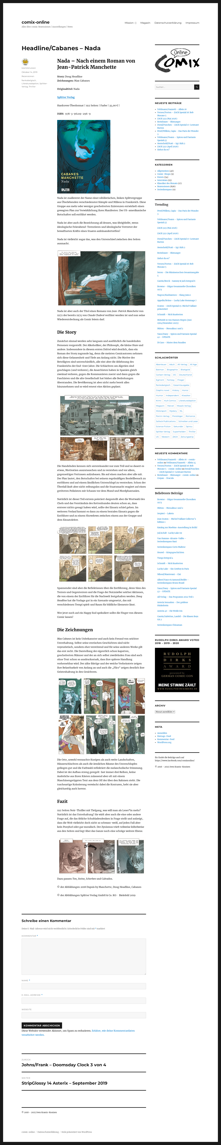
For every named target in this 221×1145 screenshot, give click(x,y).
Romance (190, 416)
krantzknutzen (29, 68)
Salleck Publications (166, 421)
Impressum (192, 22)
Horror (185, 390)
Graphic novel (162, 390)
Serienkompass (164, 189)
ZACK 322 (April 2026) (167, 146)
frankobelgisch (29, 80)
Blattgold (185, 369)
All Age (193, 364)
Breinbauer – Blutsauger (169, 122)
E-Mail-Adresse (32, 995)
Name (26, 980)
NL (181, 411)
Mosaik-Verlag (184, 406)
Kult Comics (170, 400)
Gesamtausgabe (181, 385)
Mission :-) (130, 22)
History (175, 390)
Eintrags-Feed (164, 736)
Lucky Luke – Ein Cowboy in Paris (173, 569)
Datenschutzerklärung (167, 22)
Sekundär (178, 426)
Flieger (180, 380)
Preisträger (177, 416)
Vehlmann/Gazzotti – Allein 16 (172, 109)
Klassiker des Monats (167, 183)
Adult (172, 364)
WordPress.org (164, 742)
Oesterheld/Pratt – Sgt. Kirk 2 (171, 143)
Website (27, 1009)
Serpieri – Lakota (165, 513)
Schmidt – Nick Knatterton (170, 314)
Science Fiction (163, 426)
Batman (160, 369)
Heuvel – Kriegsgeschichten (170, 552)
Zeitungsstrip (187, 437)
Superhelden (179, 431)
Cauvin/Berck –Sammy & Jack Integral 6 (176, 281)
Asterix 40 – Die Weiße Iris (169, 611)
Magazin (145, 22)
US (157, 437)
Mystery (173, 411)
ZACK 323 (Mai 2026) (167, 118)
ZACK (175, 437)
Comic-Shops (163, 174)
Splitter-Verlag (163, 431)
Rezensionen (28, 76)
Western (166, 437)
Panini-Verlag (162, 416)
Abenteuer (161, 364)
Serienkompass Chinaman (169, 625)
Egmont (160, 380)
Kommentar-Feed (165, 739)
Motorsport (161, 411)
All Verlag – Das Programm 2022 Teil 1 (175, 597)
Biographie (172, 369)
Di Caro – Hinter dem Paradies (171, 342)
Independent (172, 395)
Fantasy (170, 380)
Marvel (170, 406)
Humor (159, 395)
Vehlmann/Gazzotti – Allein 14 (181, 462)
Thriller (32, 86)
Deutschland (185, 375)
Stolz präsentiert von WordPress (76, 1132)
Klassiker (186, 395)
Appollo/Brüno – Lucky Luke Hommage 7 (177, 300)
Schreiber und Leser (188, 421)
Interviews (162, 180)
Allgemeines (163, 171)
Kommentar (30, 936)
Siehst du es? (163, 149)
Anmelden (162, 733)
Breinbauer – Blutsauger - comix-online (176, 475)
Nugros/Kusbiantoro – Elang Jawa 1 (174, 295)
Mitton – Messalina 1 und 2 (170, 328)
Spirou (189, 426)
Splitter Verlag (66, 97)
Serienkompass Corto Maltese (171, 547)
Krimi (158, 400)
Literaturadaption (30, 83)
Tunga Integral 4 (165, 558)
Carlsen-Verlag (163, 375)
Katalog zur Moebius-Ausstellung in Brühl (177, 527)
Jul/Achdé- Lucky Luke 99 (169, 533)
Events (160, 177)
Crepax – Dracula (165, 478)
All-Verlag (182, 364)
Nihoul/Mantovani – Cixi (169, 574)
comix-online (36, 22)
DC (174, 375)
